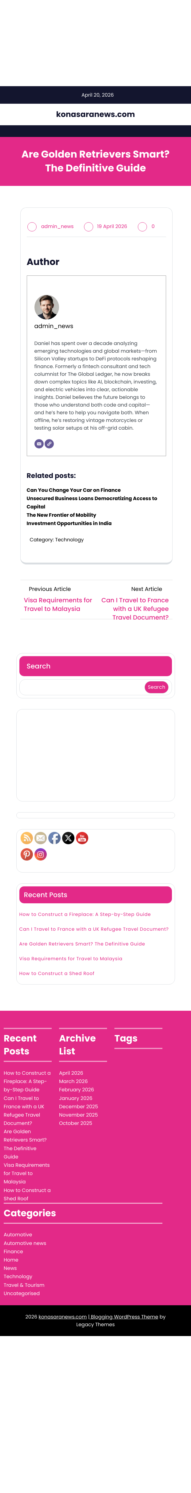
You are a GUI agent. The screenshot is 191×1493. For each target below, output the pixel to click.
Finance (13, 1231)
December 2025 (78, 1086)
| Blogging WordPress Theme (123, 1296)
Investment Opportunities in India (69, 523)
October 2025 (75, 1102)
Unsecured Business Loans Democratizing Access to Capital (92, 502)
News (10, 1247)
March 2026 (73, 1061)
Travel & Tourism (24, 1264)
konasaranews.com (95, 114)
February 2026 (76, 1069)
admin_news (57, 226)
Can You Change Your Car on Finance (74, 490)
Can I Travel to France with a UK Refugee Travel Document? (94, 909)
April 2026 (71, 1052)
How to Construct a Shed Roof (57, 953)
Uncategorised (22, 1273)
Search (39, 666)
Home (11, 1239)
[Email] (39, 443)
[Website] (49, 443)
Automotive (18, 1214)
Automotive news (25, 1222)
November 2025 (78, 1094)
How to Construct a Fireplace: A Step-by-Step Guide (85, 894)
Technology (69, 539)
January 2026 (75, 1078)
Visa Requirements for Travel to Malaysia (71, 938)
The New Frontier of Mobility (61, 515)
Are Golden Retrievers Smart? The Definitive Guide (82, 924)
